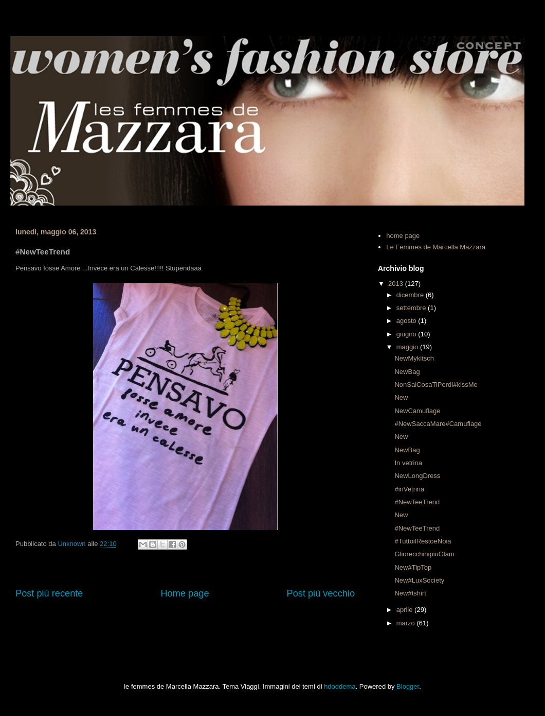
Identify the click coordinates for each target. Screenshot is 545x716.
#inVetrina (409, 489)
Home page (184, 593)
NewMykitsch (414, 358)
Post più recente (49, 593)
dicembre (411, 295)
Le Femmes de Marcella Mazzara (435, 247)
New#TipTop (412, 567)
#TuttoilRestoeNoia (422, 541)
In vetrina (408, 463)
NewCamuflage (417, 411)
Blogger (407, 686)
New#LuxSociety (419, 580)
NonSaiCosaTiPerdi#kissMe (435, 384)
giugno (407, 334)
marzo (406, 623)
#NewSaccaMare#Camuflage (437, 424)
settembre (412, 308)
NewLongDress (417, 476)
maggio (408, 347)
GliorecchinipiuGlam (424, 554)
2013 (396, 283)
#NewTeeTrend (417, 502)
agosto (407, 321)
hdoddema (339, 686)
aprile (405, 609)
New (401, 397)
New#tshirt (410, 593)
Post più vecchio (321, 593)
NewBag (407, 372)
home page (403, 236)
